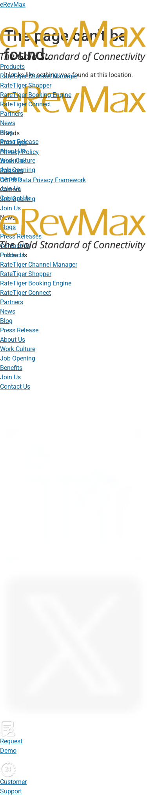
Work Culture (17, 160)
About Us (12, 151)
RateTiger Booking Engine (35, 95)
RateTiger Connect (25, 104)
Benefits (11, 179)
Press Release (19, 141)
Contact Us (15, 198)
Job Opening (17, 170)
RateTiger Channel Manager (38, 76)
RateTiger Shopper (25, 85)
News (7, 123)
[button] (73, 67)
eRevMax (12, 4)
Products (12, 66)
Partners (11, 113)
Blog (6, 132)
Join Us (10, 188)
